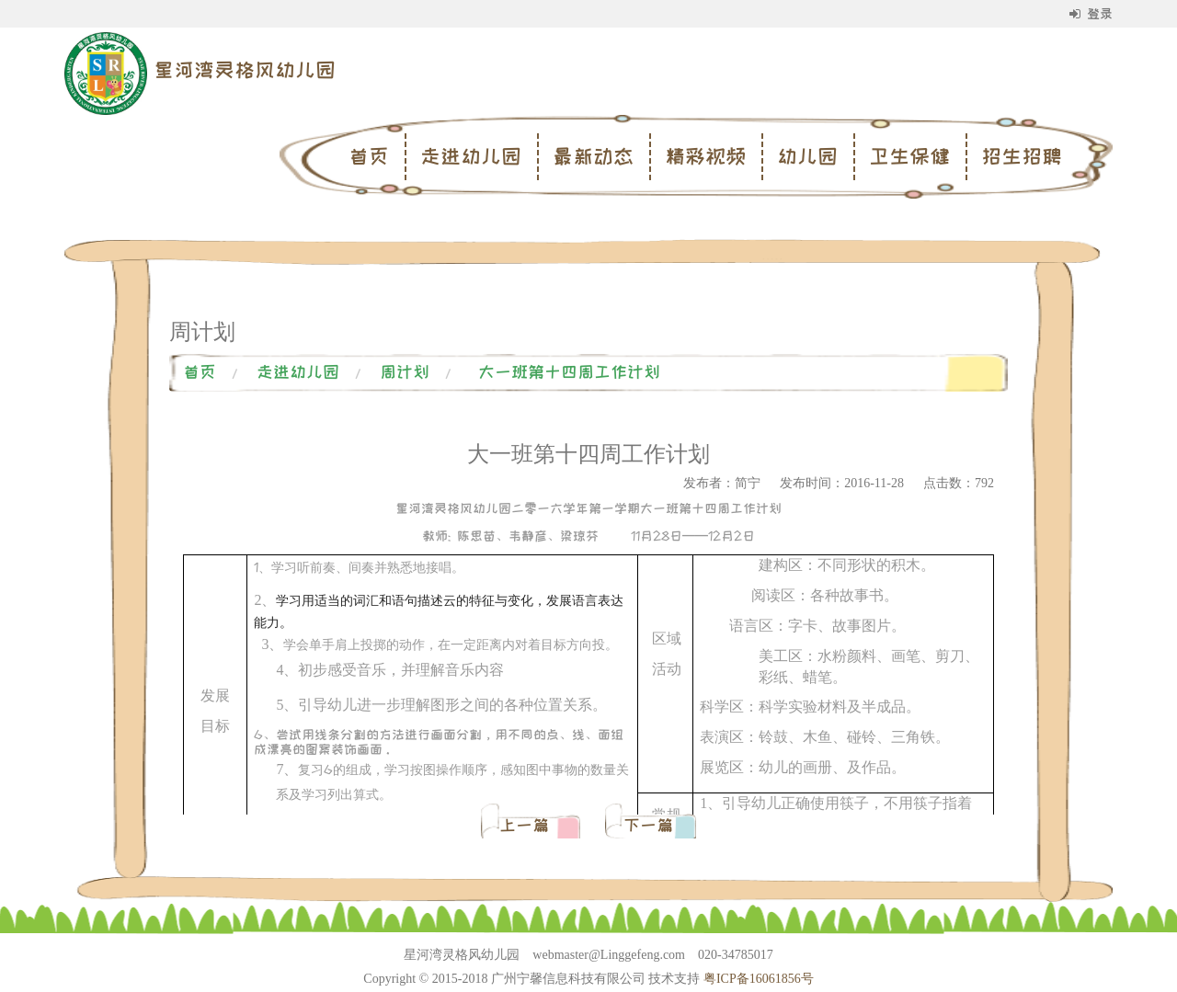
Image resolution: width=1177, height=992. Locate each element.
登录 (1091, 13)
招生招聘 (1021, 156)
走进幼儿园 (470, 156)
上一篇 (528, 825)
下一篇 (648, 825)
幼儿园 (807, 156)
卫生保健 (909, 156)
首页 (369, 156)
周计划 (404, 372)
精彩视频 (705, 156)
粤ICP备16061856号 (758, 979)
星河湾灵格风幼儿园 (245, 70)
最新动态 (593, 156)
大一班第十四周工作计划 (569, 372)
